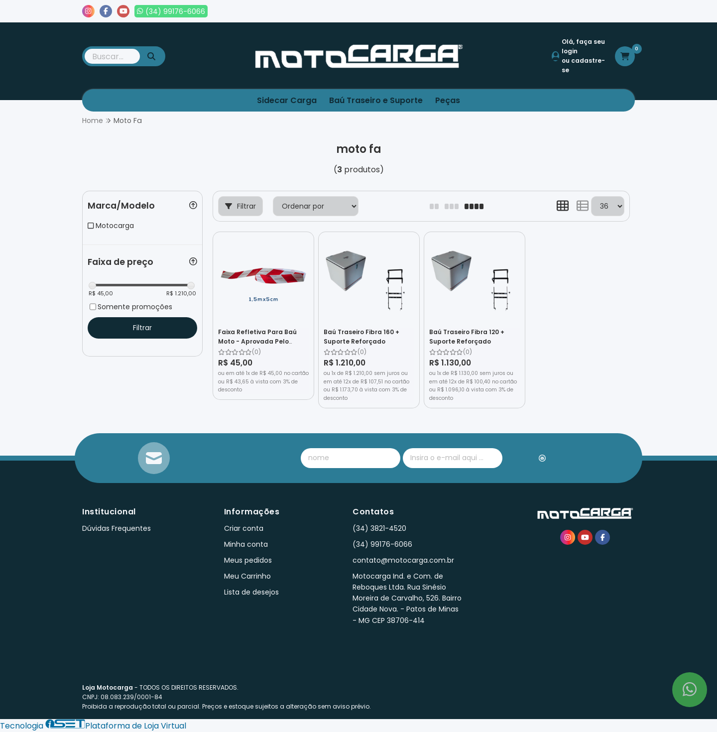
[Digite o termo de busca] (112, 56)
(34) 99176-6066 (382, 544)
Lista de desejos (601, 11)
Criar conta (243, 528)
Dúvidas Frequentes (116, 528)
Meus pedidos (532, 11)
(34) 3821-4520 (379, 528)
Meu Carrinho (247, 576)
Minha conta (246, 544)
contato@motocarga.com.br (403, 560)
